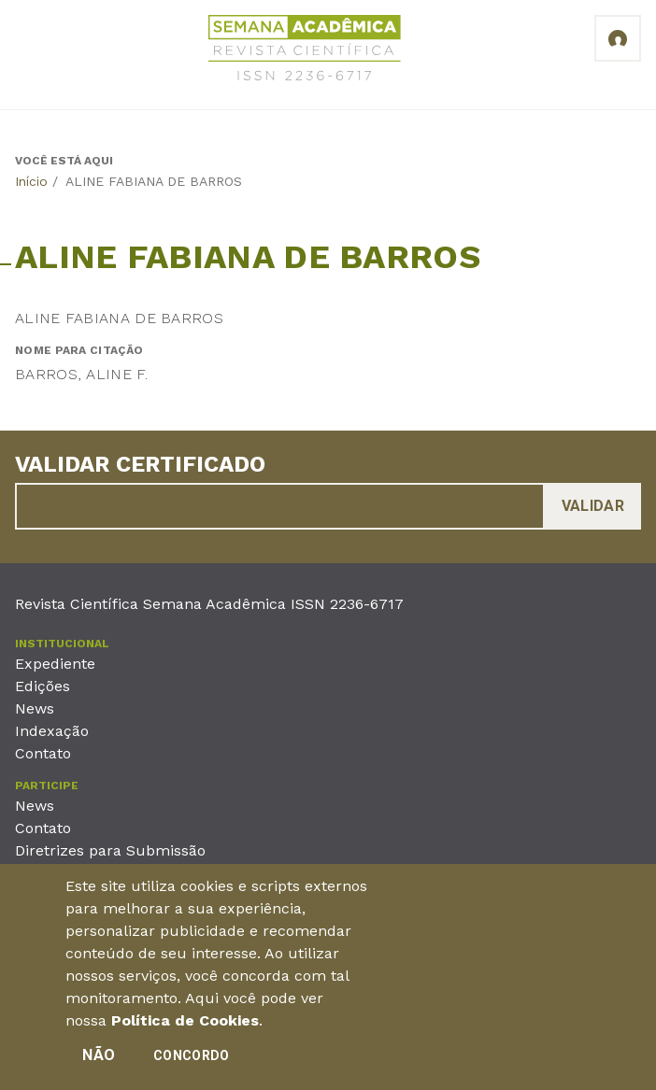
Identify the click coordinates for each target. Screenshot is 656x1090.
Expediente (55, 663)
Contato (43, 753)
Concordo (191, 1060)
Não (98, 1060)
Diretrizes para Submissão (110, 850)
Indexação (52, 731)
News (34, 708)
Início (31, 181)
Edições (42, 686)
